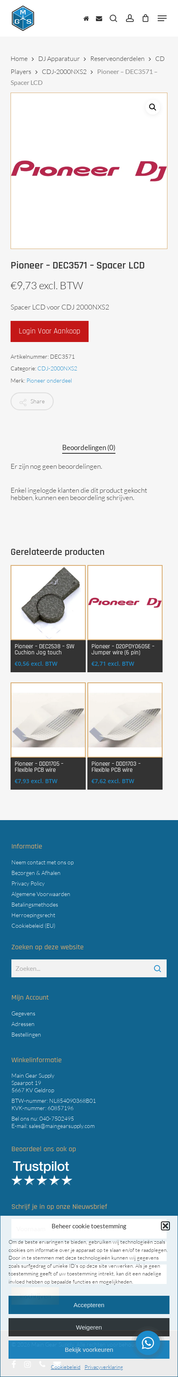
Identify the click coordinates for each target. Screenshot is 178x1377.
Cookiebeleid (65, 1367)
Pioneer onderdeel (49, 380)
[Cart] (146, 18)
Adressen (23, 1023)
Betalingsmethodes (34, 904)
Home (19, 58)
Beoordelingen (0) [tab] (88, 447)
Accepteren (89, 1304)
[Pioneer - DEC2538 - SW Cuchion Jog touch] (48, 602)
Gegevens (23, 1013)
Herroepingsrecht (33, 915)
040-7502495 (56, 1118)
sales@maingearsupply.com (62, 1125)
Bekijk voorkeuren (89, 1349)
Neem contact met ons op (42, 862)
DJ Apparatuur (59, 58)
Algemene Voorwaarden (40, 893)
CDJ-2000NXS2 (64, 71)
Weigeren (89, 1327)
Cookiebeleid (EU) (33, 925)
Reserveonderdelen (117, 58)
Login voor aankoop (49, 331)
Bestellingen (26, 1034)
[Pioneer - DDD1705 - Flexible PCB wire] (48, 720)
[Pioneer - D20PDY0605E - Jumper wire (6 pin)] (125, 602)
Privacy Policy (28, 883)
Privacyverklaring (104, 1367)
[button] (165, 1226)
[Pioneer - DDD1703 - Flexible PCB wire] (125, 720)
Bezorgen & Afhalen (36, 872)
